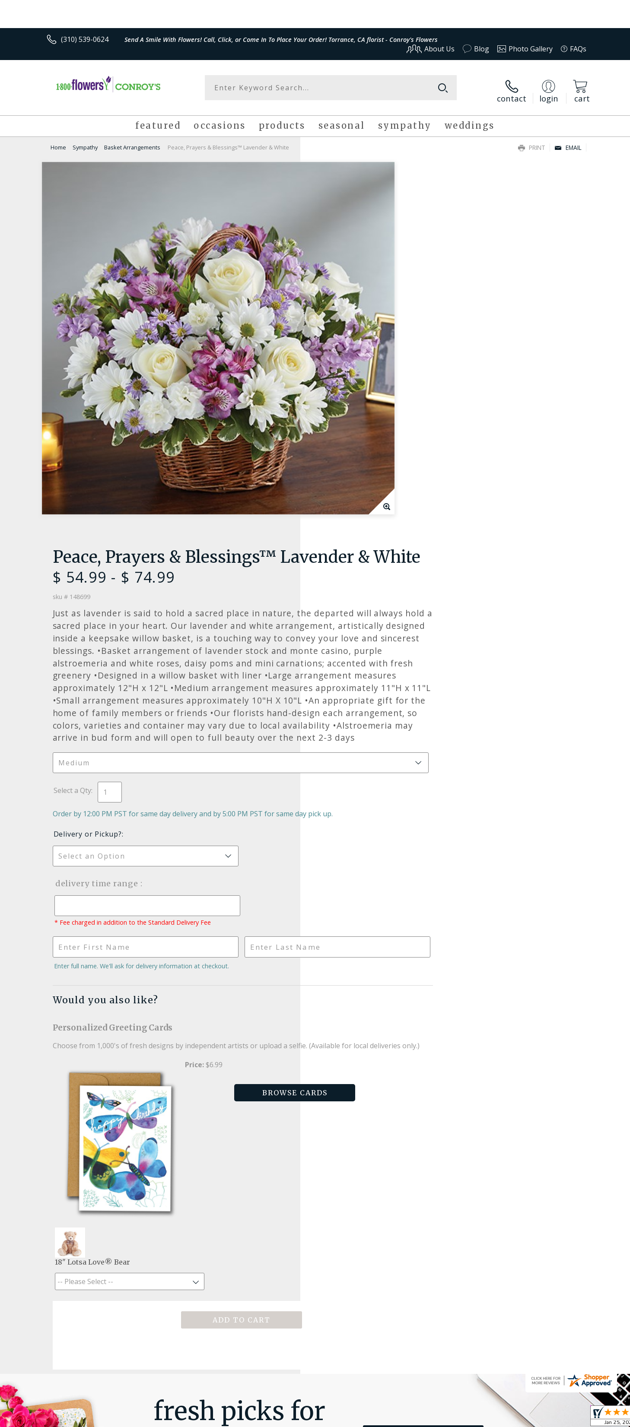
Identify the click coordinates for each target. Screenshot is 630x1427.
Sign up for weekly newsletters (423, 1108)
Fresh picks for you (239, 1113)
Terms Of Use (398, 1418)
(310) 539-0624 (84, 39)
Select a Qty (334, 476)
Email (568, 142)
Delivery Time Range (358, 579)
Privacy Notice (449, 1418)
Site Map (563, 1418)
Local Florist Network (510, 1418)
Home (58, 142)
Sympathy (85, 142)
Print (531, 142)
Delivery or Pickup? (350, 529)
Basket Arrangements (132, 142)
